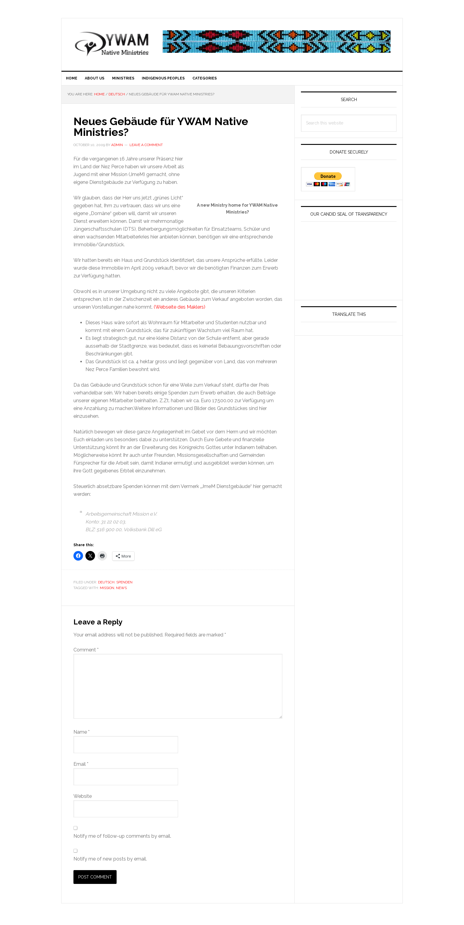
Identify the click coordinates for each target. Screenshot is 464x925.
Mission (107, 591)
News (121, 591)
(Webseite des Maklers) (179, 311)
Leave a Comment (146, 148)
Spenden (124, 586)
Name (81, 736)
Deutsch (106, 586)
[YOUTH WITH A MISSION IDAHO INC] (349, 293)
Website (82, 800)
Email (80, 768)
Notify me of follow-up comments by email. (122, 840)
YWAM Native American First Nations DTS (112, 43)
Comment (86, 654)
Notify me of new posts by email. (110, 862)
